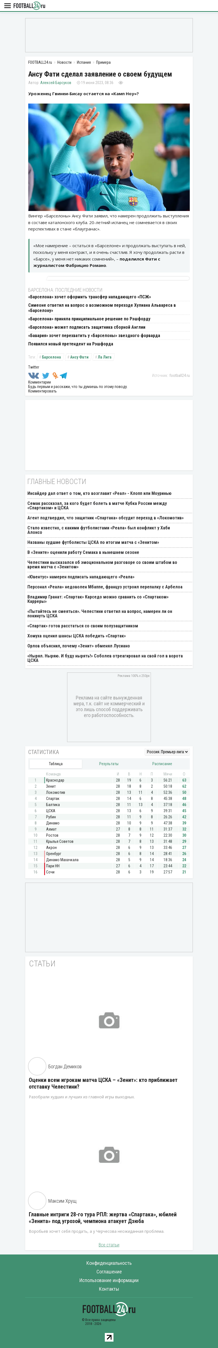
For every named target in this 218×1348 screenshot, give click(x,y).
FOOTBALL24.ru (29, 6)
